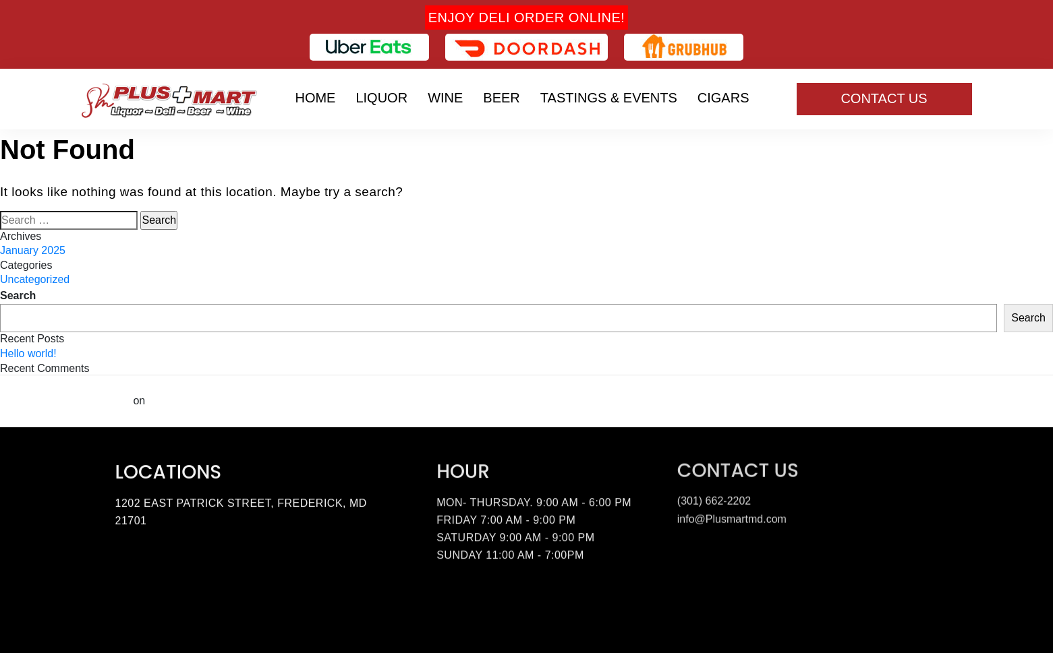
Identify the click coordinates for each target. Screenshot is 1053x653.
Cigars (723, 97)
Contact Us (884, 98)
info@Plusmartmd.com (732, 517)
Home (315, 97)
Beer (501, 97)
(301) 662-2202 (714, 499)
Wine (445, 97)
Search (18, 295)
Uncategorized (34, 279)
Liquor (381, 97)
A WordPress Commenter (65, 400)
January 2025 (32, 250)
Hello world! (28, 353)
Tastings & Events (608, 97)
